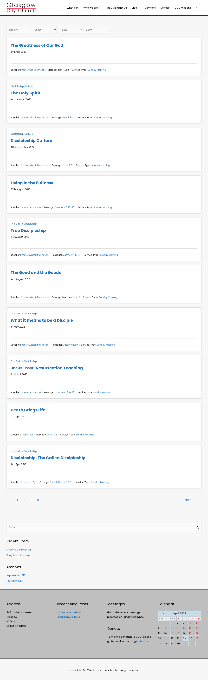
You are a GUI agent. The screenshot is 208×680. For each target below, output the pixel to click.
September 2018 (16, 576)
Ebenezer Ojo (28, 482)
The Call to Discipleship (24, 224)
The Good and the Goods (39, 273)
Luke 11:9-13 (68, 117)
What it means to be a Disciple (47, 320)
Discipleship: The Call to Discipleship (54, 458)
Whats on (72, 7)
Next (186, 500)
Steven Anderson (31, 207)
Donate (165, 7)
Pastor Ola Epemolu (32, 70)
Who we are (90, 7)
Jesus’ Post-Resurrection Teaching (52, 368)
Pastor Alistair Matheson (35, 117)
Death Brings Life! (31, 410)
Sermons (150, 7)
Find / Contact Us (116, 7)
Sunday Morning (97, 70)
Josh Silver (27, 435)
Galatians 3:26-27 (65, 207)
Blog (134, 7)
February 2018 (14, 581)
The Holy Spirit (28, 93)
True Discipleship (31, 230)
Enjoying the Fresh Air (19, 550)
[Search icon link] (197, 7)
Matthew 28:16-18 (64, 392)
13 (38, 500)
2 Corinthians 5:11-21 (61, 482)
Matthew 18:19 (70, 345)
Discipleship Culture (22, 86)
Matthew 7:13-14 (71, 255)
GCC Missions (183, 7)
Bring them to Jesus (18, 555)
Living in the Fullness (35, 183)
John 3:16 (67, 165)
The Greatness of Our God (41, 45)
